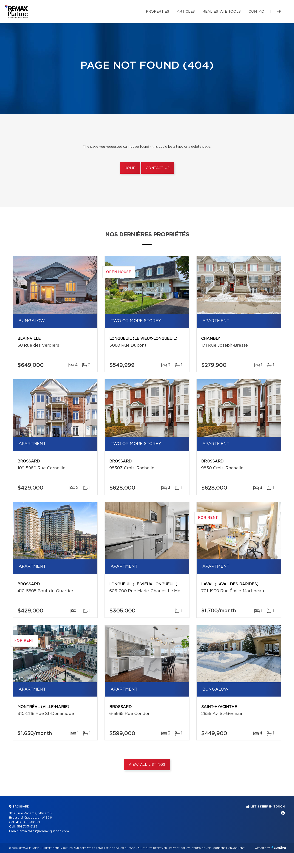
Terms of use (201, 848)
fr (279, 11)
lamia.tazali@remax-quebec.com (44, 831)
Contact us (158, 168)
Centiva (278, 847)
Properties (157, 11)
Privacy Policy (179, 848)
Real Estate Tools (222, 11)
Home (130, 168)
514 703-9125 (27, 826)
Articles (186, 11)
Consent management (229, 848)
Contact (257, 11)
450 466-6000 (28, 822)
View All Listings (147, 764)
